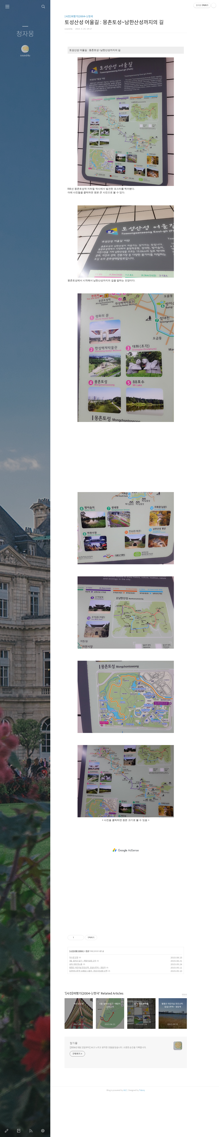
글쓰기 (7, 1131)
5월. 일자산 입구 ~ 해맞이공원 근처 (91, 961)
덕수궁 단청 (82, 957)
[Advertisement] (134, 458)
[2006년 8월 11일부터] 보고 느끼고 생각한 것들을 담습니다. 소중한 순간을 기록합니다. (117, 1047)
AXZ (134, 1090)
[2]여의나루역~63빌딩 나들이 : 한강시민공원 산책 (97, 971)
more (193, 994)
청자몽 (25, 34)
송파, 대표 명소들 (84, 964)
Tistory (151, 1090)
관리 (43, 1131)
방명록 (19, 1131)
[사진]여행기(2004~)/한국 (88, 16)
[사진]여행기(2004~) (85, 951)
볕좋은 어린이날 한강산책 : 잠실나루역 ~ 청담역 (96, 967)
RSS (31, 1131)
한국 (96, 951)
